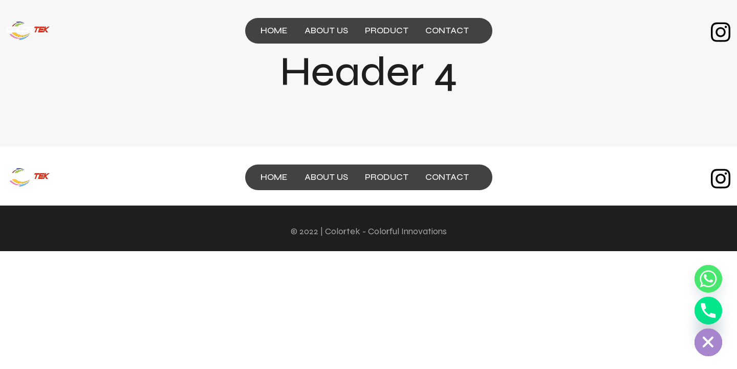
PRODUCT (386, 30)
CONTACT (447, 30)
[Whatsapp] (708, 279)
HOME (274, 30)
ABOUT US (326, 30)
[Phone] (708, 310)
